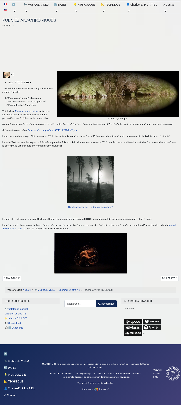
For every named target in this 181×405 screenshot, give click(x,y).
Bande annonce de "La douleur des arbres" (90, 207)
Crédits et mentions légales (100, 383)
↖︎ (13, 4)
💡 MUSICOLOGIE (84, 4)
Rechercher (106, 303)
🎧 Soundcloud (13, 323)
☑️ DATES (60, 4)
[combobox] (80, 303)
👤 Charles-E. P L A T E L (141, 4)
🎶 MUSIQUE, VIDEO (36, 4)
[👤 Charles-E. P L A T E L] (128, 11)
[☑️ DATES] (56, 11)
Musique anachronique (27, 111)
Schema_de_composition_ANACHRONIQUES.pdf (52, 130)
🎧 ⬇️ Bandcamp (14, 327)
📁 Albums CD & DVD (16, 318)
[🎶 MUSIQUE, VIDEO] (26, 11)
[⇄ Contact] (165, 11)
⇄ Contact (169, 4)
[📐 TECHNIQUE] (103, 11)
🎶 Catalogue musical (16, 309)
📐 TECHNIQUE (110, 4)
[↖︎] (14, 11)
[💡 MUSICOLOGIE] (75, 11)
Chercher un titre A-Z (15, 313)
